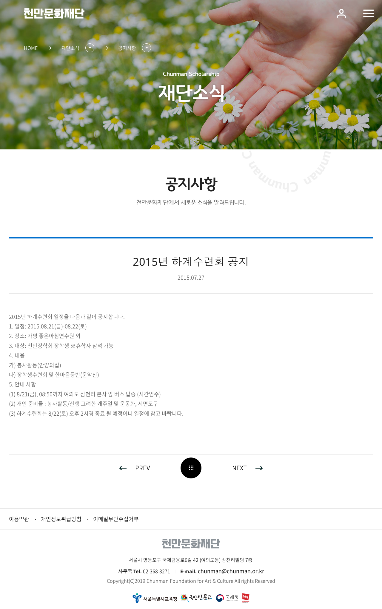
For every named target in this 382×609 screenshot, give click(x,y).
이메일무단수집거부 (116, 519)
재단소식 (70, 47)
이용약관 (19, 519)
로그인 (341, 13)
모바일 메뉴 (368, 13)
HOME (31, 47)
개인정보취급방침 (61, 519)
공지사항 (127, 47)
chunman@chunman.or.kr (231, 571)
